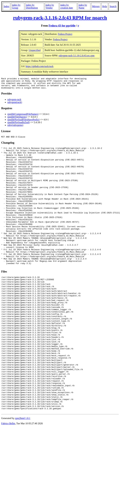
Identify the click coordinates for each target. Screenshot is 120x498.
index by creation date (66, 6)
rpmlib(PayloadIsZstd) (18, 124)
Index (6, 6)
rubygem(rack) (14, 104)
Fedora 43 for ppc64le (62, 25)
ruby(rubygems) (15, 127)
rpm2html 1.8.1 (22, 472)
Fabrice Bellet (8, 477)
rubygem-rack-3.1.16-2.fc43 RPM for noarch (60, 17)
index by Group (16, 6)
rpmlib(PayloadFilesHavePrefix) (23, 122)
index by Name (82, 6)
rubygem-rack (14, 101)
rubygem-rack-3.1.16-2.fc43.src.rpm (76, 55)
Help (104, 6)
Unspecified (34, 50)
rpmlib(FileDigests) (17, 119)
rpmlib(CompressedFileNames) (22, 116)
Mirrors (96, 6)
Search (113, 6)
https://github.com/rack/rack (40, 66)
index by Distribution (32, 6)
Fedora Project (65, 34)
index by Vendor (50, 6)
